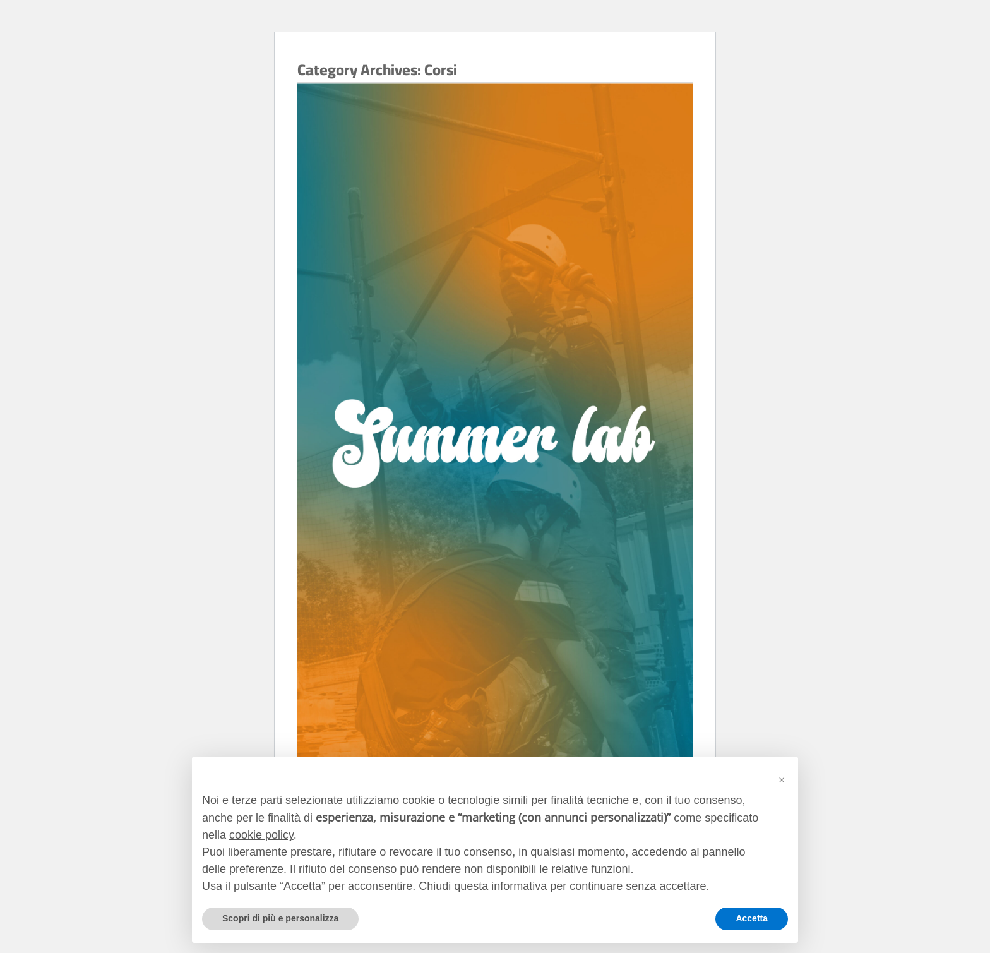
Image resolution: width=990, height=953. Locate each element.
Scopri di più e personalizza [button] (280, 918)
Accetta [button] (752, 918)
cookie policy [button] (261, 835)
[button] (782, 777)
